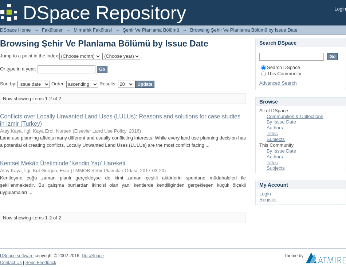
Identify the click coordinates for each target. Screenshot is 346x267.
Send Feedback (40, 262)
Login (340, 9)
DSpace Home (15, 30)
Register (268, 199)
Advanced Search (278, 83)
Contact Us (11, 262)
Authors (275, 127)
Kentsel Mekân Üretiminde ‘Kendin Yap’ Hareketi (62, 163)
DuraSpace (92, 255)
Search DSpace (280, 67)
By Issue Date (281, 122)
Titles (272, 133)
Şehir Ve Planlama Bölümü (151, 30)
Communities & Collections (295, 116)
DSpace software (17, 255)
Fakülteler (52, 30)
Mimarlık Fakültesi (93, 30)
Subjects (276, 139)
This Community (281, 73)
